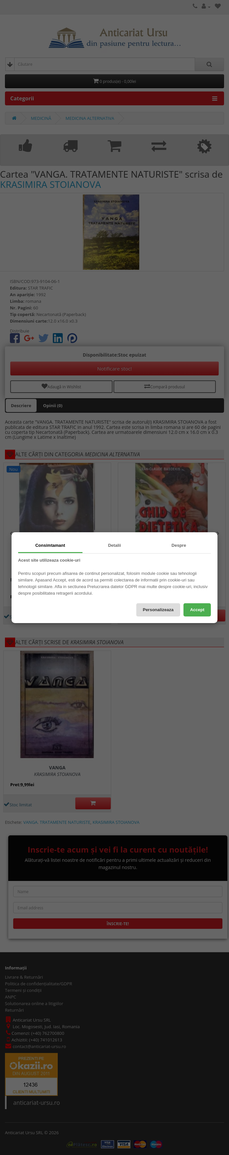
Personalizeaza (158, 609)
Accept (197, 609)
